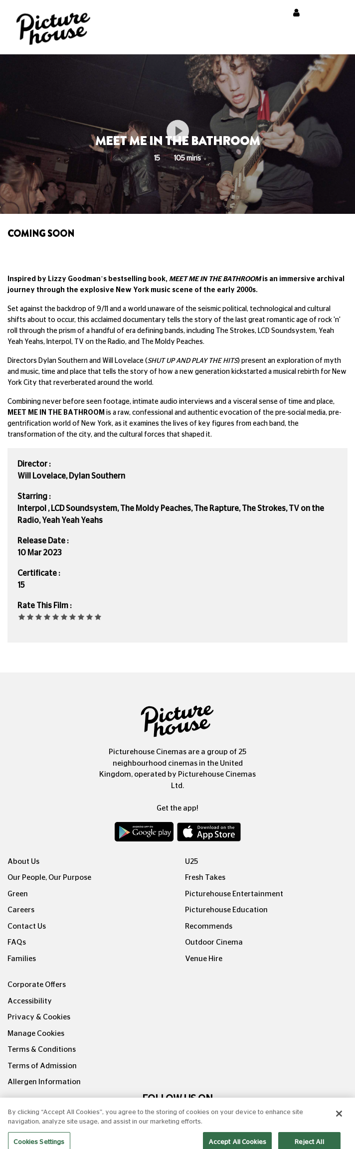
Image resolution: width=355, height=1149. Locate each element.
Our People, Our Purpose (49, 877)
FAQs (16, 942)
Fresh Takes (205, 877)
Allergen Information (44, 1082)
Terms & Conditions (41, 1049)
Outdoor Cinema (214, 942)
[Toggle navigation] (334, 14)
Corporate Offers (36, 984)
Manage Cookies (35, 1033)
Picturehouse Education (226, 910)
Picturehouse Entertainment (234, 894)
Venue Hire (203, 959)
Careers (20, 910)
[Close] (339, 1120)
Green (17, 894)
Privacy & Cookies (38, 1017)
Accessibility (29, 1001)
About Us (23, 861)
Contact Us (26, 926)
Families (21, 959)
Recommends (208, 926)
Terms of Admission (42, 1066)
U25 (191, 861)
